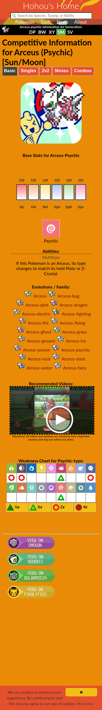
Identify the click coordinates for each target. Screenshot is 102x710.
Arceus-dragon (68, 304)
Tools (45, 22)
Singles (28, 70)
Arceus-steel (68, 358)
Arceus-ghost (33, 331)
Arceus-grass (69, 331)
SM (61, 32)
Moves (62, 70)
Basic (10, 70)
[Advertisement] (51, 657)
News (62, 22)
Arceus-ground (35, 340)
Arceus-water (34, 367)
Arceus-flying (67, 322)
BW (42, 32)
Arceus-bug (63, 295)
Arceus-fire (33, 322)
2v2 (45, 70)
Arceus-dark (32, 304)
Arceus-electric (31, 313)
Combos (83, 70)
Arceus (35, 295)
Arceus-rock (34, 358)
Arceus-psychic (70, 349)
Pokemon (24, 22)
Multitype (51, 257)
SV (70, 32)
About (80, 22)
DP (32, 32)
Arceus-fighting (71, 313)
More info (85, 703)
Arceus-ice (70, 340)
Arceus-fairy (69, 367)
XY (52, 32)
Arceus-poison (31, 349)
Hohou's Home (51, 5)
